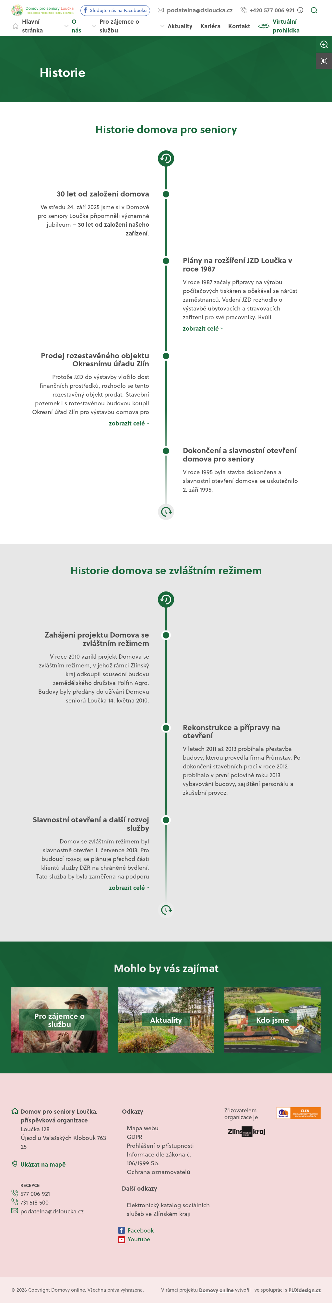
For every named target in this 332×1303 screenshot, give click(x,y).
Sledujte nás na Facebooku (118, 10)
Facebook (141, 1230)
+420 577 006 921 (272, 10)
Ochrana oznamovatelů (158, 1172)
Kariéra (210, 26)
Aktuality (180, 26)
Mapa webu (143, 1128)
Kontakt (239, 26)
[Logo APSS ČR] (299, 1113)
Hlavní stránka (32, 25)
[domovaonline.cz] (216, 1290)
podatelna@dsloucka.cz (200, 10)
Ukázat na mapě (43, 1164)
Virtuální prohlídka (286, 25)
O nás (76, 25)
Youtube (139, 1239)
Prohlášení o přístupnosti (160, 1146)
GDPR (134, 1137)
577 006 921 (35, 1194)
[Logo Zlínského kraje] (246, 1131)
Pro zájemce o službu (119, 25)
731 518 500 (34, 1202)
